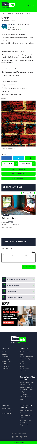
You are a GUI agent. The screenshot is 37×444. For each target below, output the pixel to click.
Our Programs (5, 356)
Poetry (10, 14)
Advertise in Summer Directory (25, 365)
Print (3, 98)
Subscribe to (14, 279)
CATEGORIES (18, 442)
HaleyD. (13, 25)
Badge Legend (24, 425)
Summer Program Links (26, 410)
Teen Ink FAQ (4, 363)
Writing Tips (23, 392)
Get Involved (23, 394)
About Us (3, 351)
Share (3, 154)
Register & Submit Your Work (27, 382)
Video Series (23, 422)
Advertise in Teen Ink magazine (25, 353)
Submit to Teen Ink (10, 285)
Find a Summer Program (12, 297)
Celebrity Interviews (6, 361)
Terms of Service (5, 368)
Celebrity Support (6, 359)
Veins (28, 14)
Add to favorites (18, 174)
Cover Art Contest (6, 408)
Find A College (9, 291)
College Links (23, 413)
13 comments (6, 227)
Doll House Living (9, 218)
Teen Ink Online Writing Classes (26, 416)
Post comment (28, 267)
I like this (11, 164)
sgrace (5, 222)
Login (33, 252)
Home (3, 14)
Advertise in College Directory (25, 360)
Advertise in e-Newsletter (27, 371)
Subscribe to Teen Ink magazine (25, 398)
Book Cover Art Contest (7, 411)
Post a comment (18, 169)
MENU (31, 5)
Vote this (29, 164)
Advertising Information (26, 356)
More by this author (14, 29)
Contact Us (4, 354)
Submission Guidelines (26, 387)
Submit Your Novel (25, 384)
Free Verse (19, 14)
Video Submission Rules (26, 389)
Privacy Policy (5, 366)
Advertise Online (24, 368)
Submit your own (18, 178)
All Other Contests (6, 413)
